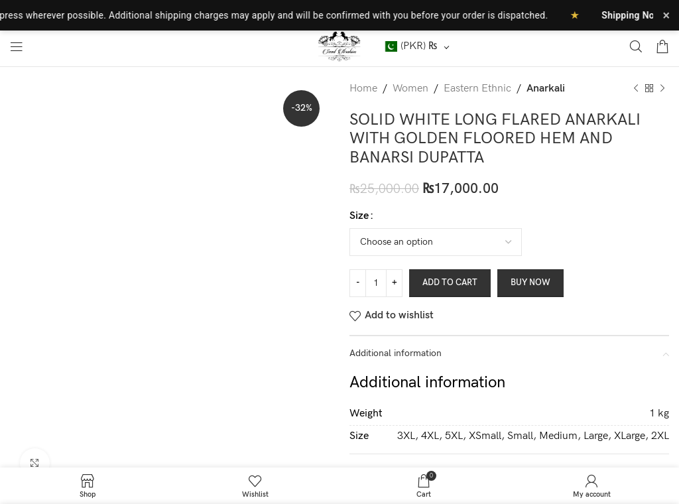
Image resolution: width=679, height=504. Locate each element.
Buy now (530, 282)
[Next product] (662, 88)
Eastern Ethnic (477, 88)
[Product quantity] (376, 283)
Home (363, 88)
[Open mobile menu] (16, 46)
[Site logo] (340, 46)
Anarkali (545, 88)
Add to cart (449, 282)
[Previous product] (636, 88)
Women (410, 88)
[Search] (636, 46)
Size (359, 216)
